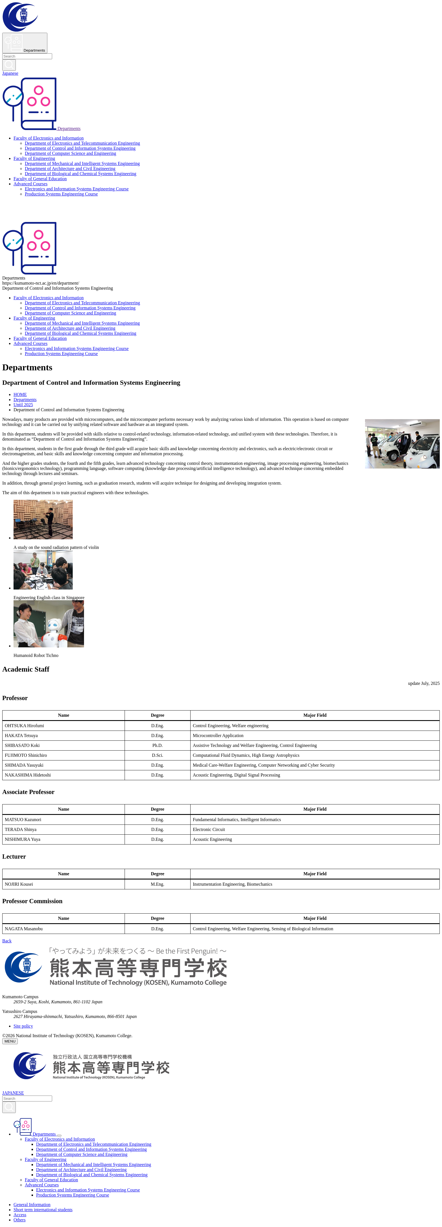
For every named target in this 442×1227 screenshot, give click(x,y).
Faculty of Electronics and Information (49, 138)
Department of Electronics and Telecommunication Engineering (82, 143)
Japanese (10, 73)
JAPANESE (13, 1092)
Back (7, 940)
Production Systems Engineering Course (61, 194)
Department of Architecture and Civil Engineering (70, 168)
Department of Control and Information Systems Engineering (80, 148)
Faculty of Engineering (34, 158)
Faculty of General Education (40, 178)
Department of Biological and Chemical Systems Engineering (80, 173)
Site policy (23, 1026)
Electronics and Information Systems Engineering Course (77, 188)
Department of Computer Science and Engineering (70, 153)
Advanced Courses (30, 183)
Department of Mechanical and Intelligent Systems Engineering (82, 163)
